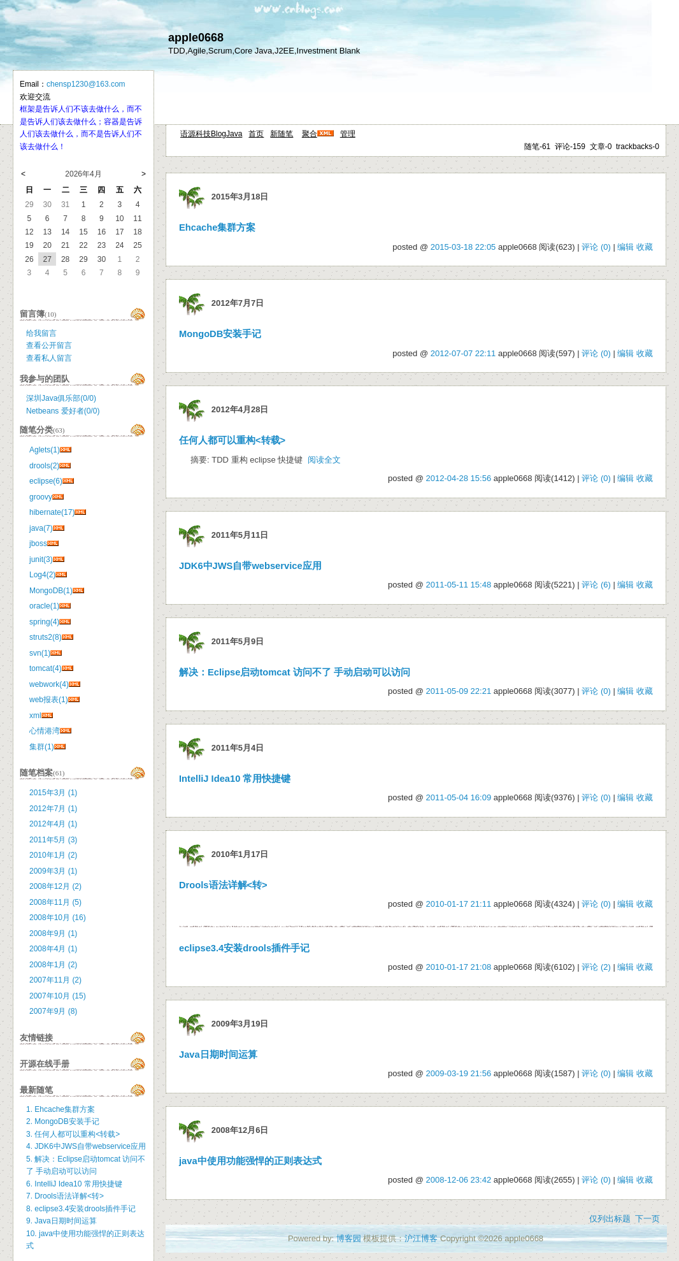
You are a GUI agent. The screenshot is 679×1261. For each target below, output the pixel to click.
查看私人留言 (49, 358)
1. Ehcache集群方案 (60, 1109)
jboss (38, 543)
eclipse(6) (45, 481)
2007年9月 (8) (53, 1011)
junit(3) (41, 559)
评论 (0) (596, 247)
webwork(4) (49, 684)
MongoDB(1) (51, 590)
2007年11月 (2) (55, 980)
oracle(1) (44, 606)
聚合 (309, 133)
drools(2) (44, 465)
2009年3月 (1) (53, 871)
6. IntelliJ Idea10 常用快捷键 (74, 1183)
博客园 (348, 1238)
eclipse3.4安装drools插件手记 (244, 948)
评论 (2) (596, 967)
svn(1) (39, 653)
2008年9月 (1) (53, 933)
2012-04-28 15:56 (458, 478)
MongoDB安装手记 (220, 334)
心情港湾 (44, 730)
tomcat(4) (45, 668)
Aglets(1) (44, 449)
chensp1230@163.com (85, 84)
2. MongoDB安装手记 (62, 1121)
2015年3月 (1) (53, 792)
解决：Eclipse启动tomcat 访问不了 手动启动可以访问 (294, 672)
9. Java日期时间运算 (61, 1220)
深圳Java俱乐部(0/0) (61, 398)
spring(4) (44, 621)
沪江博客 (421, 1238)
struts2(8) (45, 637)
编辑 (625, 247)
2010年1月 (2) (53, 855)
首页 (256, 133)
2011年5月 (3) (53, 839)
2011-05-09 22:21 (458, 691)
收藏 (644, 247)
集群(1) (41, 746)
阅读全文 (324, 460)
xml (35, 715)
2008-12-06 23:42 (458, 1180)
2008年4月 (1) (53, 948)
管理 (347, 133)
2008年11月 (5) (55, 902)
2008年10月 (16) (57, 917)
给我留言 (41, 333)
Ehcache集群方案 (217, 227)
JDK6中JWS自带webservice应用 (250, 566)
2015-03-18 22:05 (463, 247)
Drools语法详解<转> (223, 885)
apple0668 (196, 37)
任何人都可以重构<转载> (232, 440)
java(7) (41, 528)
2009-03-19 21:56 (458, 1073)
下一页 (647, 1218)
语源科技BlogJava (211, 133)
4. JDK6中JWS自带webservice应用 (86, 1146)
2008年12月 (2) (55, 886)
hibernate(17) (52, 512)
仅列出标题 (610, 1218)
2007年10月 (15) (57, 995)
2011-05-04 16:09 (458, 797)
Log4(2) (42, 574)
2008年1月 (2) (53, 964)
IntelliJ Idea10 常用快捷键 (234, 779)
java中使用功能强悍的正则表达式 (250, 1161)
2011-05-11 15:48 (458, 584)
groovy (40, 497)
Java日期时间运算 (218, 1054)
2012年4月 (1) (53, 823)
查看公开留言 (49, 345)
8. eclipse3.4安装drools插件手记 (81, 1208)
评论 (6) (596, 584)
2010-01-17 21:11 (458, 904)
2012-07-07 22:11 (463, 353)
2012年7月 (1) (53, 808)
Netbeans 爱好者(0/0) (62, 411)
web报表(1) (48, 699)
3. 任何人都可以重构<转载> (73, 1134)
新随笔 (281, 133)
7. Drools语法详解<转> (65, 1196)
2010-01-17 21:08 (458, 967)
